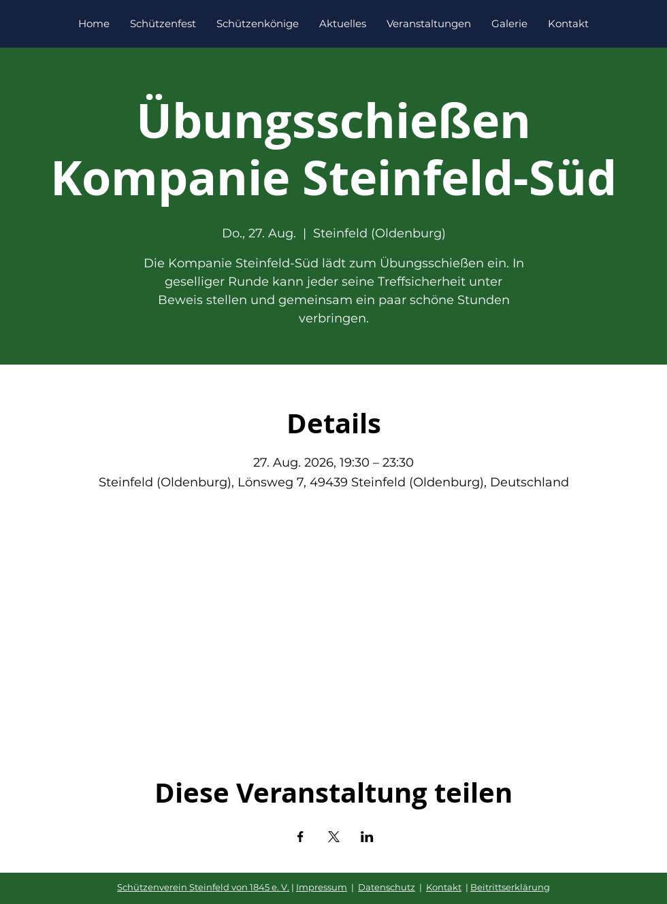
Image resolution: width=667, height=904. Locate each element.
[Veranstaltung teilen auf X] (333, 836)
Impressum (321, 887)
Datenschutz (386, 887)
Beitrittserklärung (510, 887)
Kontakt (443, 887)
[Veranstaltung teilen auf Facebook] (300, 836)
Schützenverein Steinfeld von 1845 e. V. (203, 887)
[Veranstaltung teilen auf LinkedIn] (367, 836)
